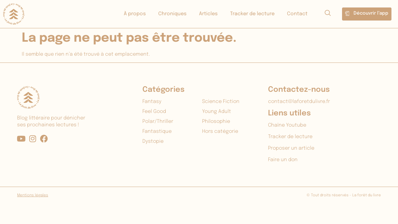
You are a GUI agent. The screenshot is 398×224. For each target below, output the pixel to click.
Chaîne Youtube (287, 125)
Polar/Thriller (157, 121)
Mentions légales (32, 195)
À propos (135, 13)
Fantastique (157, 131)
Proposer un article (291, 148)
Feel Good (154, 111)
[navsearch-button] (328, 14)
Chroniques (172, 13)
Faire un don (283, 159)
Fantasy (151, 101)
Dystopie (153, 141)
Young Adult (216, 111)
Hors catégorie (220, 131)
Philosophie (216, 121)
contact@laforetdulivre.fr (299, 101)
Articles (208, 13)
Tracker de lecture (252, 13)
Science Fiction (220, 101)
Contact (297, 13)
